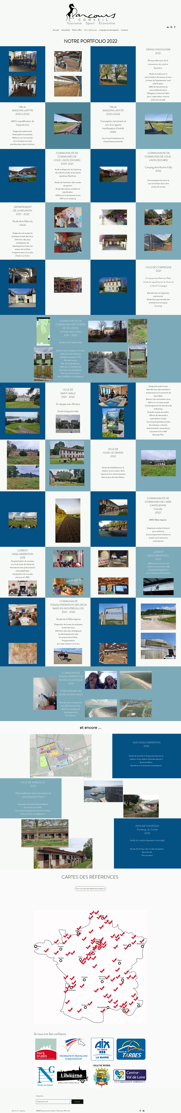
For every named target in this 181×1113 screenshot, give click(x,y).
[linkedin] (168, 27)
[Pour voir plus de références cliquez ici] (90, 888)
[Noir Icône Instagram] (171, 27)
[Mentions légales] (19, 1110)
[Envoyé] (77, 1101)
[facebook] (175, 27)
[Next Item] (143, 978)
